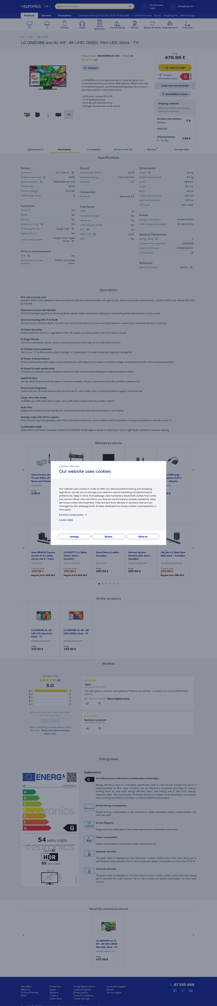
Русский (74, 466)
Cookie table (66, 519)
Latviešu (63, 466)
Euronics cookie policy (73, 514)
